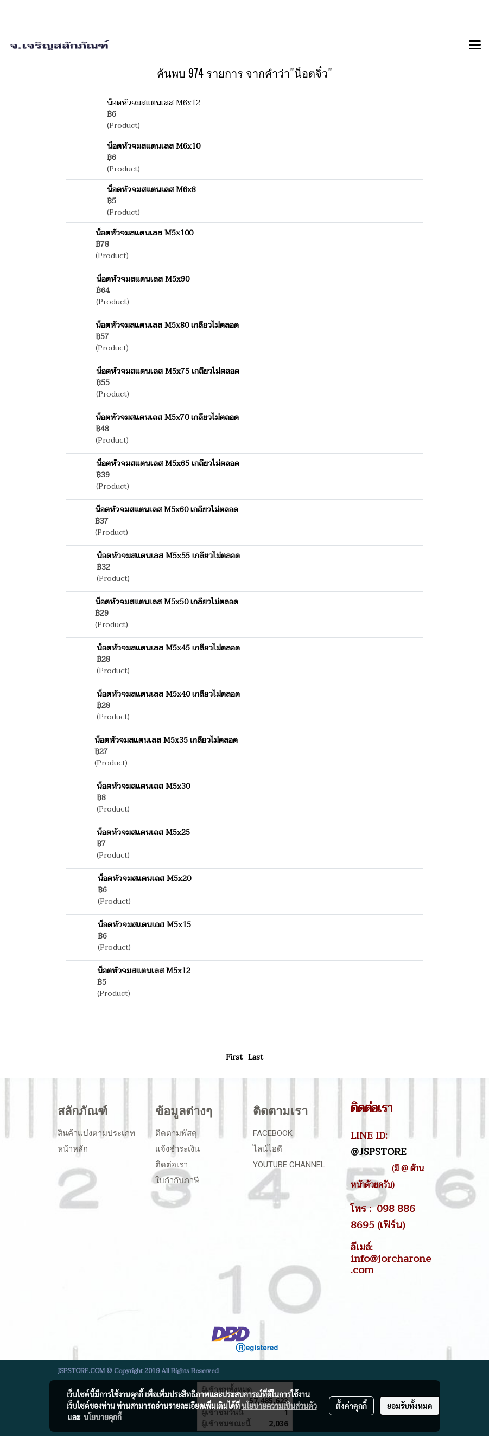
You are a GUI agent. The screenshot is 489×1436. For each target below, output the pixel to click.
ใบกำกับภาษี (177, 1180)
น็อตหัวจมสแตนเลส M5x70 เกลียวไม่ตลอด (167, 417)
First (234, 1057)
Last (255, 1057)
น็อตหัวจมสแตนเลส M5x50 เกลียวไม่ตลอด (166, 602)
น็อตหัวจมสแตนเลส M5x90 (142, 279)
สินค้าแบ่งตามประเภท (96, 1133)
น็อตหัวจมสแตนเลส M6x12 (153, 103)
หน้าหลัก (73, 1149)
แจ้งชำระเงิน (177, 1149)
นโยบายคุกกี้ (103, 1417)
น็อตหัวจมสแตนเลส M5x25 (143, 832)
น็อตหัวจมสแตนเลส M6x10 (153, 146)
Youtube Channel (289, 1165)
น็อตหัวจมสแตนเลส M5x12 (143, 971)
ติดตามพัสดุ (176, 1133)
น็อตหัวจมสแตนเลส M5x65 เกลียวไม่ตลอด (167, 463)
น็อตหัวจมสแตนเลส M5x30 (143, 786)
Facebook (273, 1133)
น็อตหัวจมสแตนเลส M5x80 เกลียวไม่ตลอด (167, 325)
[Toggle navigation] (475, 46)
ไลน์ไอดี (267, 1149)
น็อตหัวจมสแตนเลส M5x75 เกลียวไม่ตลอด (167, 371)
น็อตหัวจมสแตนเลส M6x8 (151, 189)
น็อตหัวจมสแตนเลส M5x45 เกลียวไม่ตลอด (168, 648)
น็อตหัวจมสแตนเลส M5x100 (144, 233)
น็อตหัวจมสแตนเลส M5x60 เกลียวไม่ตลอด (166, 509)
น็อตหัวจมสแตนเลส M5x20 (144, 878)
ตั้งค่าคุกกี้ (351, 1406)
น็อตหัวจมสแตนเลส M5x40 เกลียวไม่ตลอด (168, 694)
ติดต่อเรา (171, 1165)
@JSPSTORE (379, 1151)
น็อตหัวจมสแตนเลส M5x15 (144, 924)
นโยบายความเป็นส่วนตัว (279, 1406)
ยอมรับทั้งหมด (410, 1406)
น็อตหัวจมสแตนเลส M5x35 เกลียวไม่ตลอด (166, 740)
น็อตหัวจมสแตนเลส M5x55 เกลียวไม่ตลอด (168, 556)
